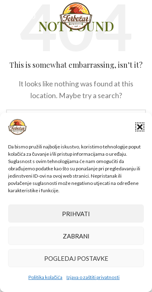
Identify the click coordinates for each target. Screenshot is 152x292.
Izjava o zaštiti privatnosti (93, 277)
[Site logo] (76, 15)
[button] (140, 127)
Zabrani (76, 236)
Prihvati (76, 213)
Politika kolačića (45, 277)
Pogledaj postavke (76, 258)
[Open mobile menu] (21, 16)
